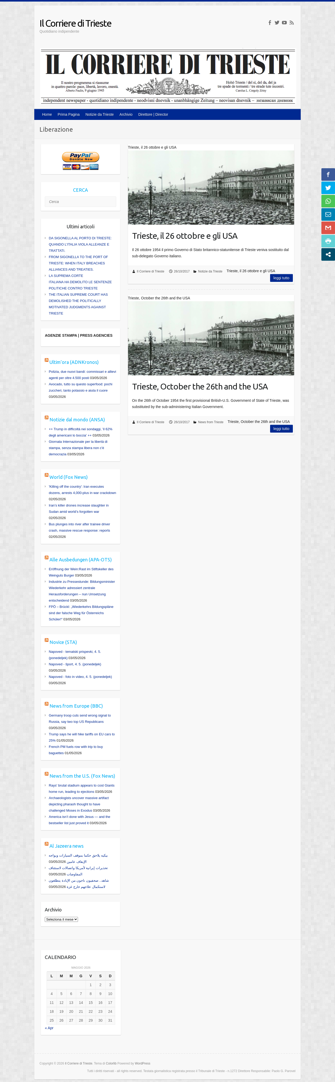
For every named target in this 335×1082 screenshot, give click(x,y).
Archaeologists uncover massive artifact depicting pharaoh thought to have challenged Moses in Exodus (79, 804)
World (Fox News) (68, 477)
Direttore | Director (153, 114)
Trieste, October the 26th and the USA (200, 386)
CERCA (80, 190)
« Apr (49, 1028)
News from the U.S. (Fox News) (82, 775)
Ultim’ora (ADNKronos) (74, 362)
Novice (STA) (63, 642)
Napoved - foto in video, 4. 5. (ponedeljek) (80, 677)
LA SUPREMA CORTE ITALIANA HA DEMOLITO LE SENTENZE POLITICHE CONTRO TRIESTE (80, 282)
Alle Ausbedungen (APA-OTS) (80, 559)
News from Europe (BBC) (76, 705)
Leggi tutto (281, 278)
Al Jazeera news (66, 845)
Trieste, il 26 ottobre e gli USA (184, 235)
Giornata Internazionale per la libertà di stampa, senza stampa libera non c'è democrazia (78, 448)
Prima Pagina (69, 114)
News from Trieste (211, 422)
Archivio (126, 114)
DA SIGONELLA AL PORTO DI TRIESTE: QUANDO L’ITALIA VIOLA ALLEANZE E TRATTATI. (80, 244)
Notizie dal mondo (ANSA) (77, 419)
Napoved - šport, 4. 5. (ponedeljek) (75, 664)
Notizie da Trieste (99, 114)
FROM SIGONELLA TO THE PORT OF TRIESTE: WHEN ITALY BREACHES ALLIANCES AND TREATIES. (78, 263)
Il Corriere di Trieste (75, 23)
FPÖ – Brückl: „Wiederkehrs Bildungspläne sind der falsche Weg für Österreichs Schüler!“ (81, 613)
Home (47, 114)
